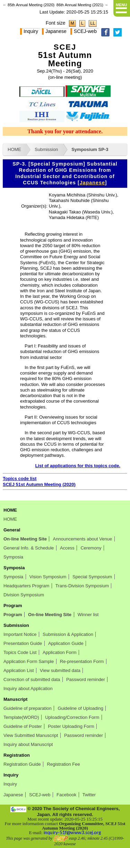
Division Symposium (23, 594)
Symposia (13, 557)
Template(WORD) (21, 717)
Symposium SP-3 (89, 149)
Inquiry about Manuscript (28, 744)
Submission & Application (68, 634)
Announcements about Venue (82, 538)
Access (67, 548)
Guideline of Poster (22, 726)
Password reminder (85, 679)
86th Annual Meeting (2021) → (82, 5)
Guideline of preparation (27, 708)
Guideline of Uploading (80, 708)
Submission (46, 149)
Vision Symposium (48, 576)
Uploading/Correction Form (72, 717)
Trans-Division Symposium (82, 585)
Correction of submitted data (31, 679)
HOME (14, 149)
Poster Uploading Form (71, 726)
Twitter (89, 794)
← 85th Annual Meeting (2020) (28, 5)
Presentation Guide (22, 643)
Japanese (56, 31)
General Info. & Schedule (28, 548)
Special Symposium (92, 576)
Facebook (66, 794)
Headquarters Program (26, 585)
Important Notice (19, 634)
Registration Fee (63, 764)
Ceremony (90, 548)
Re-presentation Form (82, 661)
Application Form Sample (28, 661)
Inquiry (31, 31)
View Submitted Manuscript (30, 735)
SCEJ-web (85, 31)
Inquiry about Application (28, 688)
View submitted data (60, 670)
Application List (18, 670)
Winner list (88, 614)
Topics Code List (19, 652)
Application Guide (66, 643)
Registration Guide (22, 764)
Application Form (60, 652)
